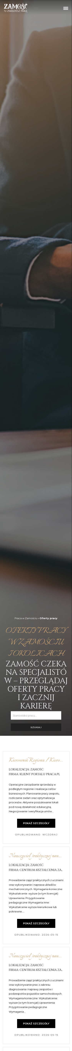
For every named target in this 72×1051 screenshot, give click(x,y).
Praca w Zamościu (26, 618)
